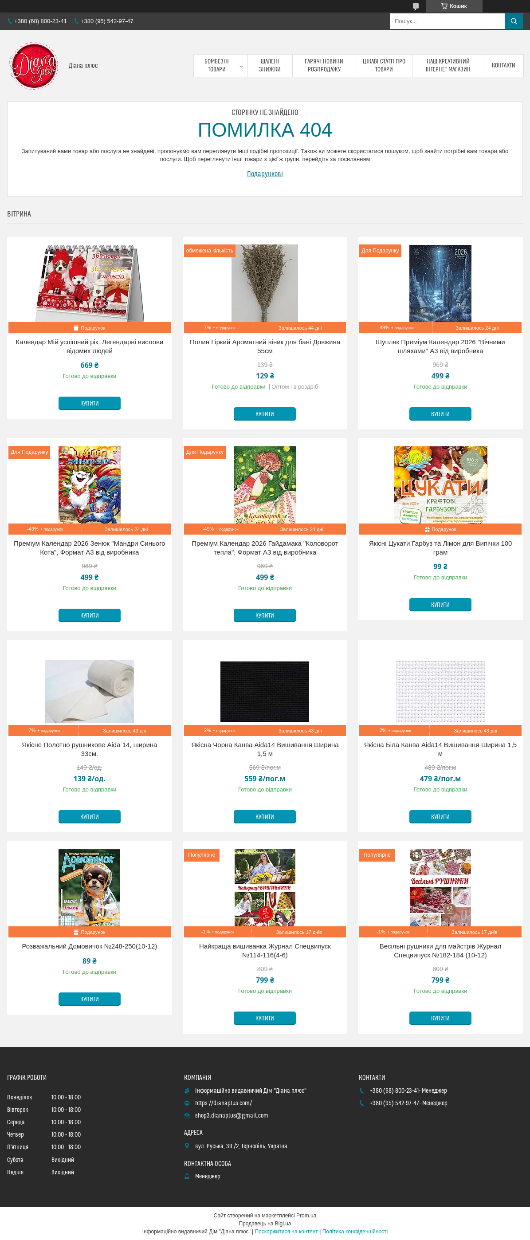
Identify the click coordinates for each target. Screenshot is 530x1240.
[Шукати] (514, 21)
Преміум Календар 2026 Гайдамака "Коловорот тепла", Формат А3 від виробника (265, 547)
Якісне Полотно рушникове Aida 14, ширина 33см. (89, 749)
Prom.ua (306, 1215)
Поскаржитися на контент (286, 1231)
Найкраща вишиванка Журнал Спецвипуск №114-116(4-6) (265, 950)
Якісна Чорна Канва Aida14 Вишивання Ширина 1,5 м (264, 749)
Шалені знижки (270, 65)
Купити (89, 403)
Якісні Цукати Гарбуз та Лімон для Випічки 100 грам (440, 547)
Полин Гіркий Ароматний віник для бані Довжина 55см (265, 346)
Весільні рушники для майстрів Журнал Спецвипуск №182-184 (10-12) (441, 950)
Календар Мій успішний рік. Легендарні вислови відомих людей (89, 346)
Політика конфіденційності (355, 1231)
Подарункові (265, 174)
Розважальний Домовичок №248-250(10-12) (89, 946)
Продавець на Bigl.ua (265, 1223)
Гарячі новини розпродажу (324, 65)
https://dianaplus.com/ (223, 1103)
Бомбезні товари (216, 65)
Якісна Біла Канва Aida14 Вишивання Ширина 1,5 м (440, 749)
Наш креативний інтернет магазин (448, 65)
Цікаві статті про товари (384, 65)
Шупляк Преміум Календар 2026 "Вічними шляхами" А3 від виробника (440, 346)
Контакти (503, 65)
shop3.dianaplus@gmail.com (231, 1115)
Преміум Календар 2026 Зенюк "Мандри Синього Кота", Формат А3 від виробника (89, 547)
